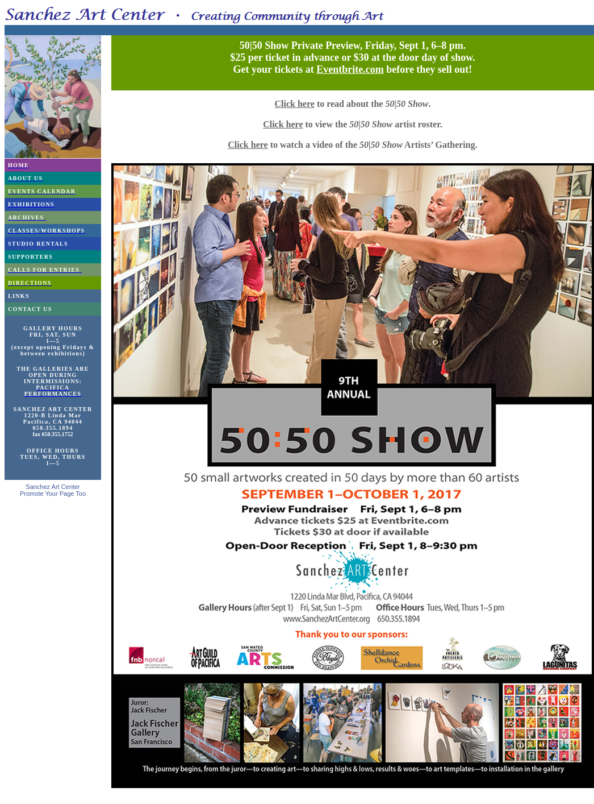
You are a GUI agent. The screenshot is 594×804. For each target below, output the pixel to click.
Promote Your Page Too (53, 493)
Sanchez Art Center (53, 486)
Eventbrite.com (349, 69)
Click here (295, 104)
